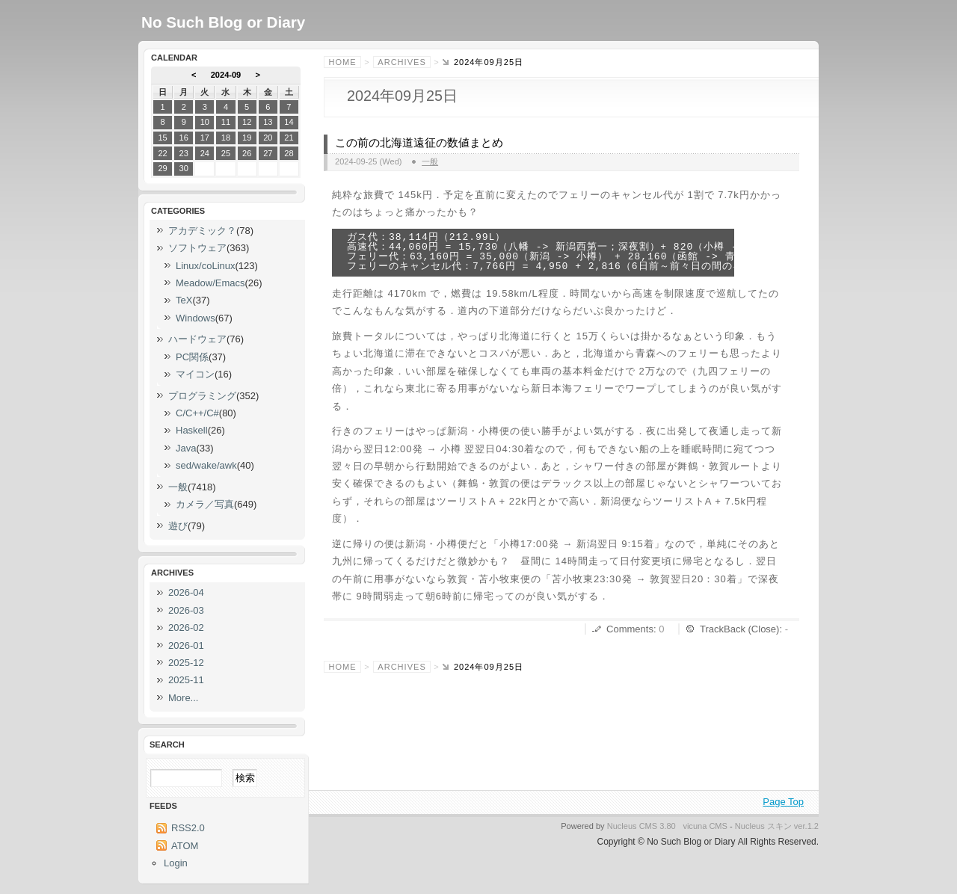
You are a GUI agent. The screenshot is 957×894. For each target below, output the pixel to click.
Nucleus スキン (763, 825)
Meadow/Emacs (210, 283)
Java (186, 448)
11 (225, 121)
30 (183, 168)
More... (183, 697)
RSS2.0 (188, 827)
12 (246, 121)
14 (288, 121)
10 (204, 121)
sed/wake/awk (206, 465)
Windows (195, 318)
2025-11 (186, 679)
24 (204, 153)
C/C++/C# (197, 413)
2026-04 (186, 592)
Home (343, 62)
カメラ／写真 (205, 504)
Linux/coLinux (206, 265)
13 (267, 121)
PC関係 (192, 357)
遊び (178, 525)
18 (225, 137)
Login (176, 863)
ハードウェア (197, 339)
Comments (629, 629)
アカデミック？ (202, 230)
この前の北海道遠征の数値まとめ (419, 143)
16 (183, 137)
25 (225, 153)
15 (162, 137)
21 (288, 137)
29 (162, 168)
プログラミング (202, 395)
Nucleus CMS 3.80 (641, 825)
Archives (401, 62)
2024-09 (226, 74)
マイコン (195, 374)
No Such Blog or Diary (223, 22)
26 (246, 153)
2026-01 (186, 645)
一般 (430, 161)
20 (267, 137)
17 (204, 137)
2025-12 (186, 662)
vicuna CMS (705, 825)
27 (267, 153)
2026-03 (186, 610)
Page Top (783, 801)
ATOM (184, 845)
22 (162, 153)
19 (246, 137)
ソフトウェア (197, 247)
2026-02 (186, 627)
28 (288, 153)
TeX (184, 300)
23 (183, 153)
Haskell (192, 430)
